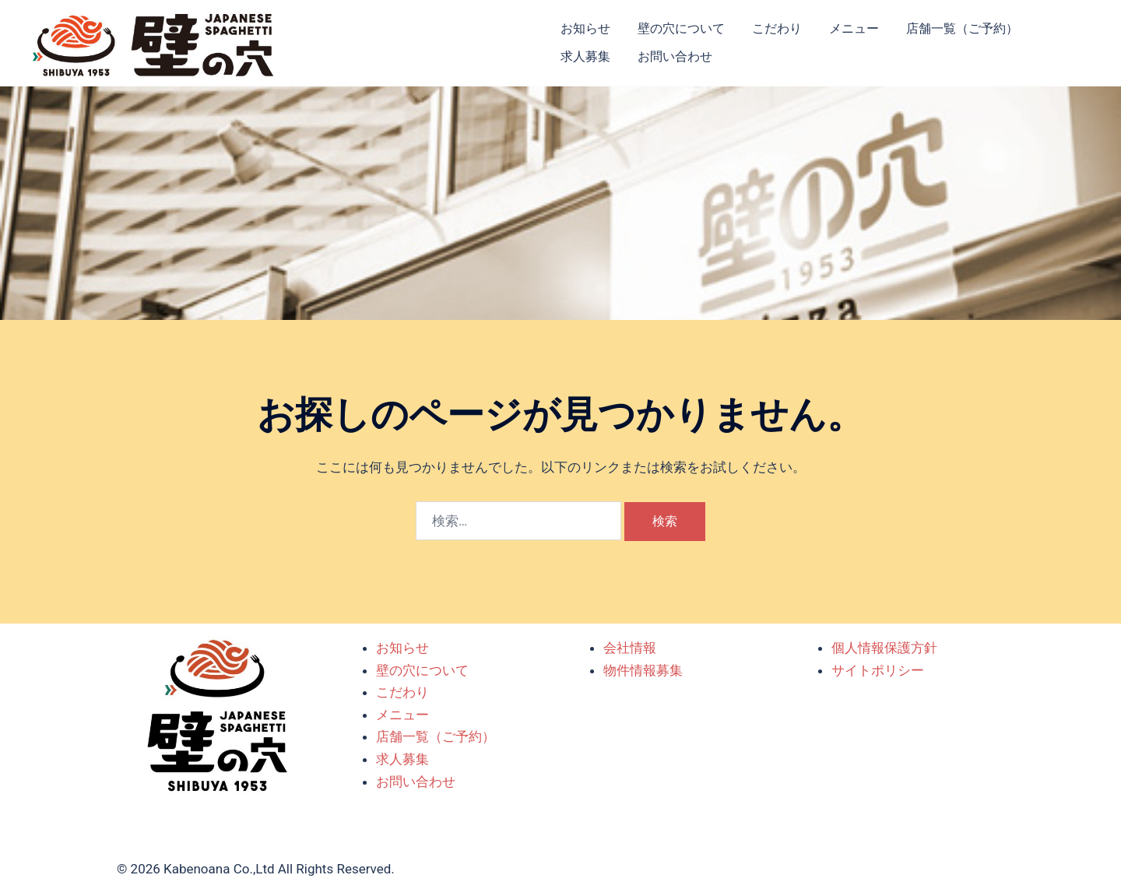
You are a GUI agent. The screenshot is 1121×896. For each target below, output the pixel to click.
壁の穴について (681, 28)
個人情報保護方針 (884, 647)
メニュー (854, 28)
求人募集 (585, 56)
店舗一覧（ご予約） (962, 28)
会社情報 (629, 647)
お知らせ (585, 28)
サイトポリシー (877, 670)
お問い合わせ (675, 56)
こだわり (777, 28)
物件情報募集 (643, 670)
